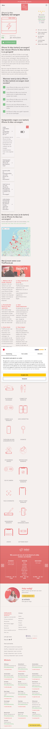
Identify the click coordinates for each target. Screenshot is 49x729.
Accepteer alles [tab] (24, 375)
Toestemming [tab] (9, 353)
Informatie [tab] (40, 353)
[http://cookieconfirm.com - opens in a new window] (39, 349)
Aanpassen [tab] (24, 378)
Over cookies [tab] (24, 353)
